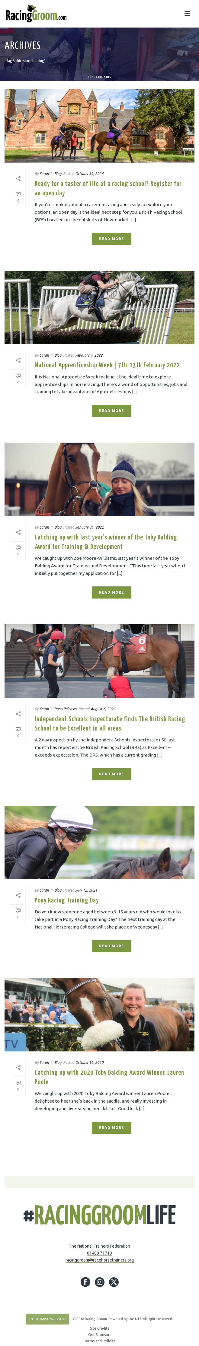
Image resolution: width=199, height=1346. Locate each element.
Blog (58, 174)
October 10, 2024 (89, 174)
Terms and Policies (99, 1341)
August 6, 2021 (103, 709)
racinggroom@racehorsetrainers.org (100, 1260)
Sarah (44, 174)
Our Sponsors (99, 1335)
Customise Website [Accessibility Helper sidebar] (47, 1319)
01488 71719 (99, 1253)
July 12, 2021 (86, 890)
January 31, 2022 (89, 527)
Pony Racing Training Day (67, 900)
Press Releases (65, 709)
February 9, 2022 (89, 355)
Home (91, 77)
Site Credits (99, 1328)
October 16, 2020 (89, 1062)
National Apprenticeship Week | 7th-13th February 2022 (107, 365)
